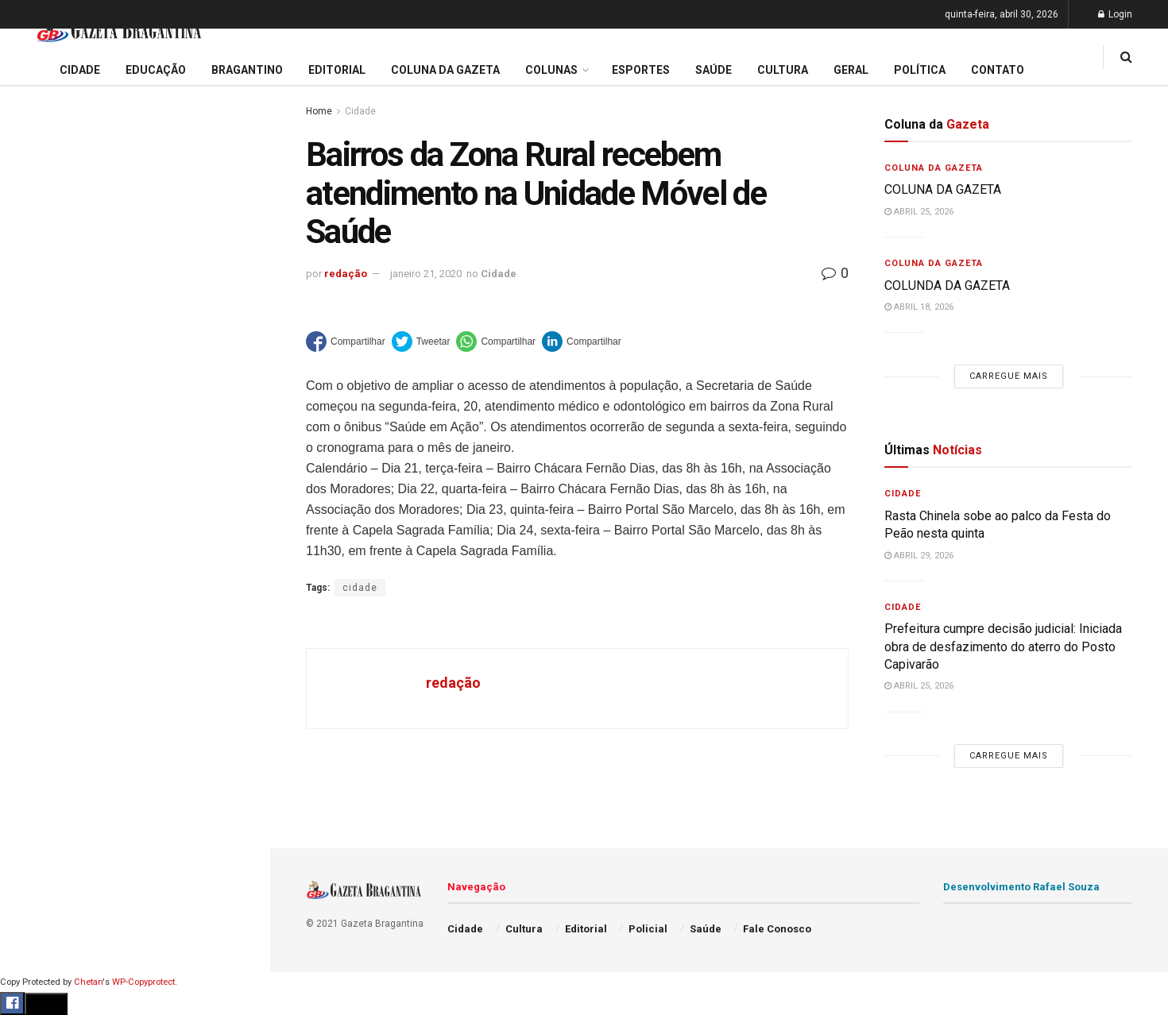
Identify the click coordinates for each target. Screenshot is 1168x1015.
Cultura (35, 727)
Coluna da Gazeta (62, 636)
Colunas (551, 70)
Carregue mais (134, 420)
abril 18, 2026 (918, 307)
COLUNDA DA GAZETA (947, 285)
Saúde (32, 818)
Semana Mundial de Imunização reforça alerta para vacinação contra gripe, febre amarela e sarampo (128, 305)
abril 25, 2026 (918, 211)
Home (319, 111)
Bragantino (45, 666)
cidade (359, 587)
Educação (42, 575)
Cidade (35, 545)
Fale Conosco (52, 879)
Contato (997, 70)
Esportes (40, 697)
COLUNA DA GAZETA (942, 189)
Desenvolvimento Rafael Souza (1021, 887)
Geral (30, 849)
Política (36, 788)
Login (1115, 14)
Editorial (38, 606)
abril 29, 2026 (918, 555)
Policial (36, 757)
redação (345, 274)
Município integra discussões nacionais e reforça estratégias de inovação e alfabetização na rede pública (128, 360)
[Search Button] (237, 998)
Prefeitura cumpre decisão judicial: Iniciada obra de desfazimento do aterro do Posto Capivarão (134, 211)
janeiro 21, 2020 (426, 274)
